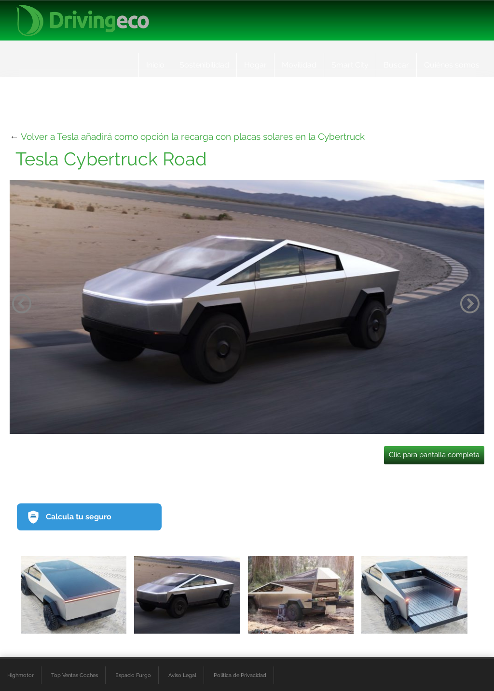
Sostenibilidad (204, 64)
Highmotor (20, 675)
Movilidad (299, 64)
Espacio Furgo (133, 675)
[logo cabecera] (82, 20)
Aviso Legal (182, 675)
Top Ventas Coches (74, 675)
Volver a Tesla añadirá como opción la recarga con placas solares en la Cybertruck (193, 136)
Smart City (350, 64)
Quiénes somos (452, 64)
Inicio (155, 64)
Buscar (396, 64)
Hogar (255, 64)
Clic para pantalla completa (434, 454)
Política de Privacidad (240, 675)
